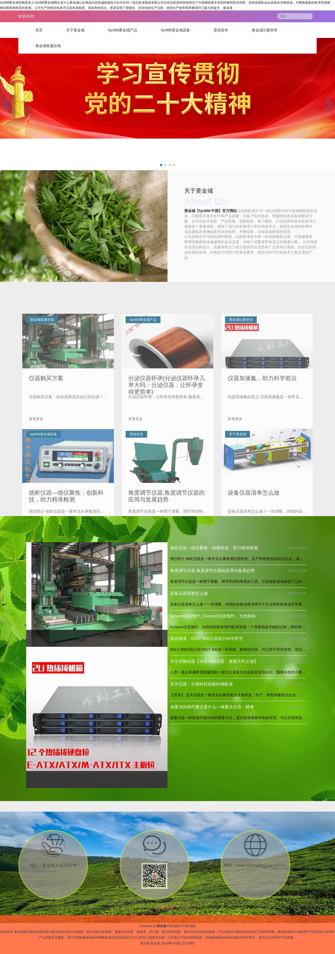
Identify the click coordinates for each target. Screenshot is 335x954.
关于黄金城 (75, 30)
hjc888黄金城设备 (175, 30)
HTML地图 (188, 926)
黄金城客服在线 (48, 46)
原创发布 (221, 30)
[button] (328, 104)
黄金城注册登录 (264, 30)
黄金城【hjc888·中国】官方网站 (210, 210)
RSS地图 (173, 926)
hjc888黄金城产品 (122, 30)
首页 (39, 30)
